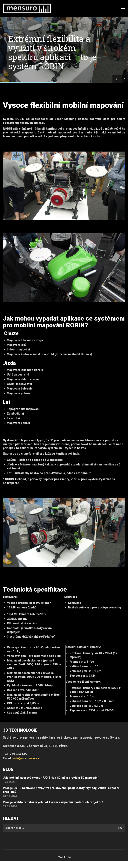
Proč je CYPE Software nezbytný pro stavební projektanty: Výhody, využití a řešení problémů (61, 790)
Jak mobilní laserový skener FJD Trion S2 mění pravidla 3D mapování (50, 777)
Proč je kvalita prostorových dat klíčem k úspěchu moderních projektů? (53, 802)
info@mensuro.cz (26, 758)
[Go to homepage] (27, 8)
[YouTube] (64, 857)
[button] (123, 8)
